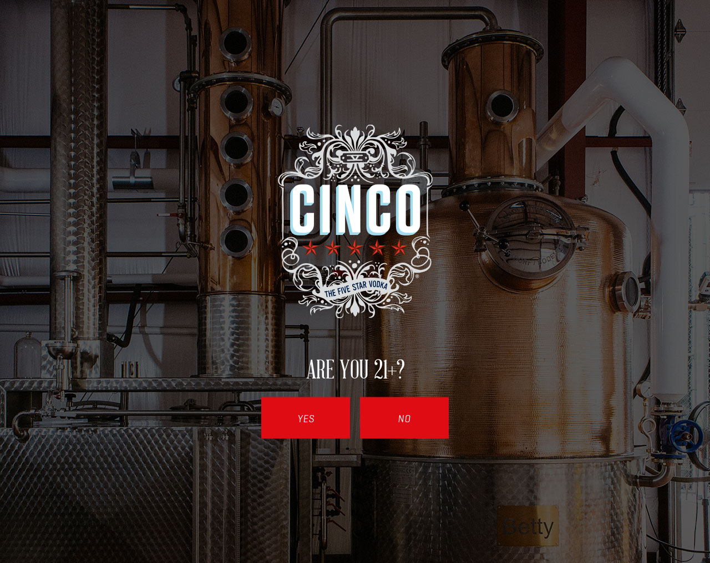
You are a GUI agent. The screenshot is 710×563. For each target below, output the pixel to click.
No (404, 419)
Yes (306, 419)
